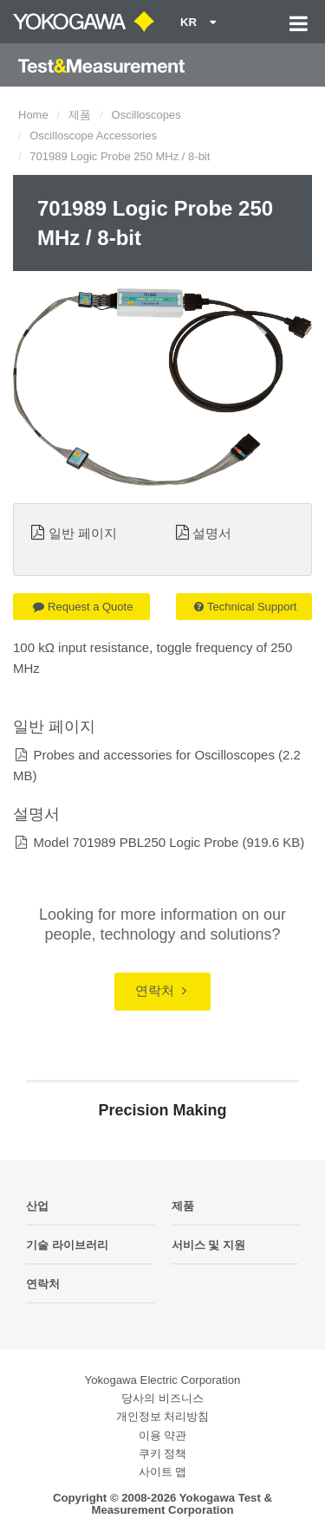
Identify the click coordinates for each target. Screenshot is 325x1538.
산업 (37, 1205)
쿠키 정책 (163, 1453)
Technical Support (245, 606)
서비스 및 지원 (208, 1244)
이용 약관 (163, 1435)
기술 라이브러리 (67, 1244)
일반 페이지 (83, 533)
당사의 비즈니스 (162, 1398)
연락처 (160, 990)
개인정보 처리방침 (163, 1416)
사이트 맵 (163, 1471)
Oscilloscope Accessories (93, 135)
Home (33, 114)
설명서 (211, 533)
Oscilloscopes (146, 114)
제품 (79, 114)
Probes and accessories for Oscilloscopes (153, 754)
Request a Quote (83, 606)
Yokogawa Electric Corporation (163, 1379)
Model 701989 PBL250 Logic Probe (135, 842)
